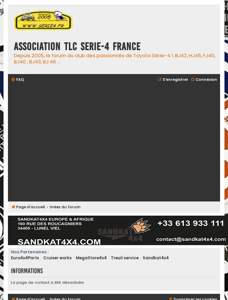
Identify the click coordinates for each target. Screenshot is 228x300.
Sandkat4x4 (156, 258)
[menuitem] (17, 80)
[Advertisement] (55, 142)
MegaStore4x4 (91, 258)
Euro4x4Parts (25, 258)
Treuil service (125, 258)
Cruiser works (57, 258)
